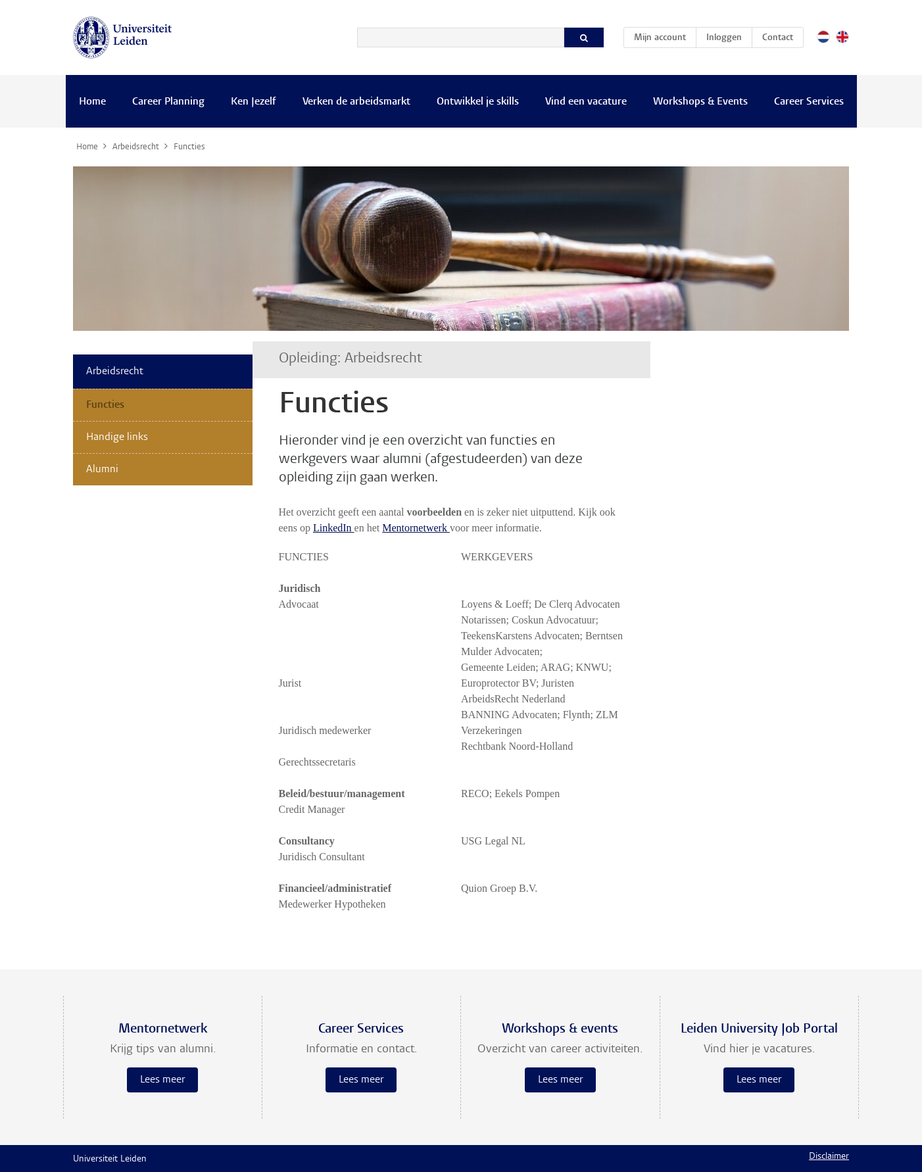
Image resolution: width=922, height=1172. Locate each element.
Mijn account (665, 35)
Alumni (102, 469)
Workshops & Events (700, 102)
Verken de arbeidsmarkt (356, 102)
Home (92, 102)
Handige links (117, 437)
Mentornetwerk (416, 527)
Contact (777, 38)
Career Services (809, 102)
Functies (105, 405)
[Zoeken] (460, 37)
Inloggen (724, 38)
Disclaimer (829, 1156)
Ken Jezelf (253, 102)
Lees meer (162, 1080)
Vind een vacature (586, 102)
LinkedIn (333, 527)
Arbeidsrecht (114, 371)
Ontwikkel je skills (478, 102)
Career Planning (168, 102)
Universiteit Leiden (110, 1159)
